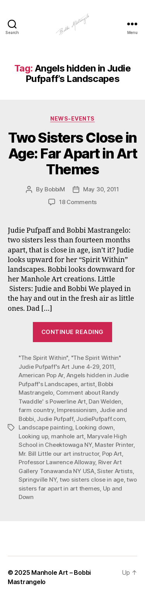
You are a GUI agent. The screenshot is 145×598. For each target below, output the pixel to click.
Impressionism (77, 410)
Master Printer (114, 444)
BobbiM (54, 189)
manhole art (67, 436)
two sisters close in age (92, 479)
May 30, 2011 (101, 189)
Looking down (94, 427)
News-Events (72, 118)
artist (87, 384)
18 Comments (78, 202)
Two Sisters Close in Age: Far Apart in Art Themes (72, 153)
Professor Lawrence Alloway (57, 462)
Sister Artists (114, 471)
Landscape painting (45, 427)
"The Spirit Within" (43, 357)
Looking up (33, 436)
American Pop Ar (41, 375)
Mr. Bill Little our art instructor (59, 453)
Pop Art (112, 453)
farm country (36, 410)
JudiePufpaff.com (100, 419)
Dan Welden (105, 401)
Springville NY (37, 479)
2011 (108, 366)
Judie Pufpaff (55, 419)
